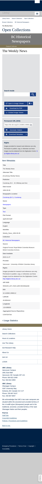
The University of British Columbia (15, 4)
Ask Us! (5, 388)
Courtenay (18, 229)
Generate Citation (14, 161)
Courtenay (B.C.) (8, 229)
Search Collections (8, 365)
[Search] (33, 126)
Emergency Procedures (9, 477)
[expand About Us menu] (40, 384)
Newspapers (7, 236)
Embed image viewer (14, 144)
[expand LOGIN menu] (40, 393)
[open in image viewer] (9, 64)
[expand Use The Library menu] (40, 374)
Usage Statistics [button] (10, 352)
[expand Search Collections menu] (40, 365)
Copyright (31, 477)
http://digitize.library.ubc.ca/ (11, 310)
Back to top (7, 457)
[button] (11, 457)
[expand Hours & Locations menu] (40, 369)
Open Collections (16, 30)
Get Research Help (9, 379)
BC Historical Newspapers (11, 271)
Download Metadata (16, 166)
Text (4, 243)
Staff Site (5, 447)
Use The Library (7, 374)
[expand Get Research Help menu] (40, 379)
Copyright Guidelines (9, 449)
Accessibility (6, 480)
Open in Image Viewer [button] (15, 135)
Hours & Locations (8, 370)
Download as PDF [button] (14, 139)
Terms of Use (22, 477)
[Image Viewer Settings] (30, 135)
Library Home (7, 360)
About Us (5, 384)
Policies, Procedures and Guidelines (14, 452)
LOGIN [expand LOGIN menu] (4, 393)
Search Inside (9, 122)
